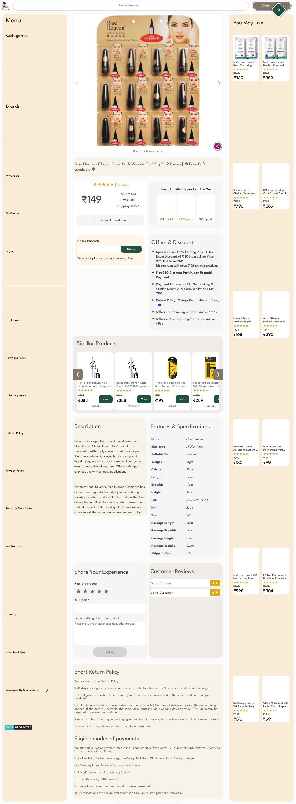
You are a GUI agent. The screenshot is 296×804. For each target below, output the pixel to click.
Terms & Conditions (19, 478)
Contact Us (13, 514)
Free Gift (124, 762)
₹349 (266, 314)
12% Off (128, 200)
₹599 (236, 554)
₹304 (268, 559)
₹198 (236, 314)
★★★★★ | (111, 185)
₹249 (236, 675)
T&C (159, 293)
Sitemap (11, 577)
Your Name (81, 599)
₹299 (196, 395)
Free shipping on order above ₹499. (186, 312)
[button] (219, 83)
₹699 (266, 554)
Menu (13, 21)
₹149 (266, 434)
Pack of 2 (210, 406)
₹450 (81, 395)
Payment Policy (16, 337)
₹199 (157, 395)
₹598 (238, 559)
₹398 (236, 73)
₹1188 (236, 194)
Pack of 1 (95, 406)
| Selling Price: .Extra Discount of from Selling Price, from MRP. (187, 258)
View (106, 399)
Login (9, 237)
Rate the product (85, 583)
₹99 (267, 439)
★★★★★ (85, 390)
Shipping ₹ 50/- (128, 206)
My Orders (12, 167)
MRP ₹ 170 (128, 194)
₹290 (268, 319)
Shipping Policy (16, 372)
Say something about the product (96, 618)
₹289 (198, 401)
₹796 (238, 199)
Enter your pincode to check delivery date (105, 258)
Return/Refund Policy (187, 303)
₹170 (238, 679)
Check (131, 249)
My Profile (12, 202)
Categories (17, 36)
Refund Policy (15, 408)
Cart (266, 6)
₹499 (266, 194)
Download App (16, 613)
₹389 (238, 78)
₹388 (83, 401)
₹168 (237, 319)
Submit (110, 652)
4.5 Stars (123, 185)
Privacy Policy (15, 443)
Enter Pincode (88, 241)
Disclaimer (13, 301)
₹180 (238, 439)
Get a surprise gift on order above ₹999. (185, 321)
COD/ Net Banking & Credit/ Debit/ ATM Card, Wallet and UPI (185, 289)
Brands (13, 102)
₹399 (236, 434)
